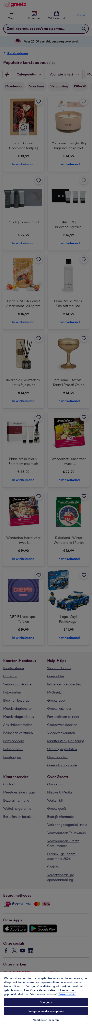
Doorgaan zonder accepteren (45, 1011)
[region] (46, 998)
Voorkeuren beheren (46, 1020)
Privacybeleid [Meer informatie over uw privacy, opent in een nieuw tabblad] (67, 994)
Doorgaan (46, 1002)
